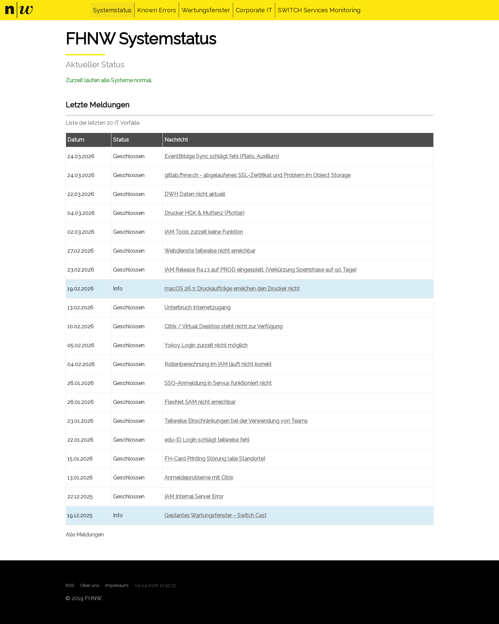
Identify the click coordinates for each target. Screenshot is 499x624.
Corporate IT (254, 10)
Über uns (89, 585)
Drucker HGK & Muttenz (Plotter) (204, 213)
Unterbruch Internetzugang (197, 307)
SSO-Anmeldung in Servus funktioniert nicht (218, 383)
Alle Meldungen (85, 534)
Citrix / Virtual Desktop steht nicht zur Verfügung (223, 326)
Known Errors (156, 10)
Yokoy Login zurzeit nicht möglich (206, 345)
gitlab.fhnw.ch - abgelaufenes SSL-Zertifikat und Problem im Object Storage (257, 175)
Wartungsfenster (206, 10)
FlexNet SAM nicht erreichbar (199, 402)
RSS (70, 585)
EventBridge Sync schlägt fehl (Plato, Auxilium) (221, 156)
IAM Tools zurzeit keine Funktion (203, 232)
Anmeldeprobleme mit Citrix (198, 477)
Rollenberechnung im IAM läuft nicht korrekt (218, 364)
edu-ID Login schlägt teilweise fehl (206, 440)
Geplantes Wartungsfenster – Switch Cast (215, 515)
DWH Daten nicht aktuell (194, 194)
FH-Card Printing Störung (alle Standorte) (214, 459)
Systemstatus (112, 10)
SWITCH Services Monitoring (319, 10)
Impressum (116, 585)
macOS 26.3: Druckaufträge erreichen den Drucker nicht (232, 288)
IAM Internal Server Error (193, 496)
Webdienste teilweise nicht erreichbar (209, 251)
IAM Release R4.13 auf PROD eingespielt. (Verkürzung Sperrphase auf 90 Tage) (260, 270)
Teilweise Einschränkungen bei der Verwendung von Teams (236, 421)
